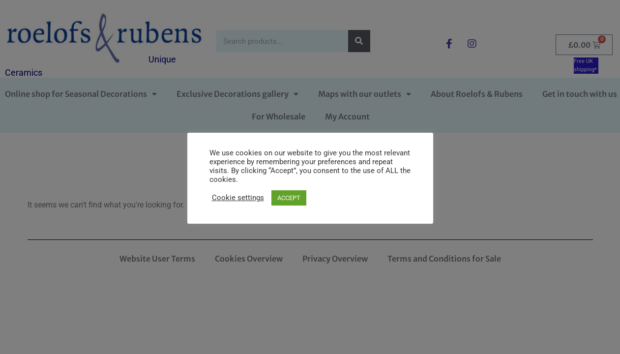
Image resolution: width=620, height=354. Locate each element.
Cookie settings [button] (238, 197)
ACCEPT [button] (288, 198)
